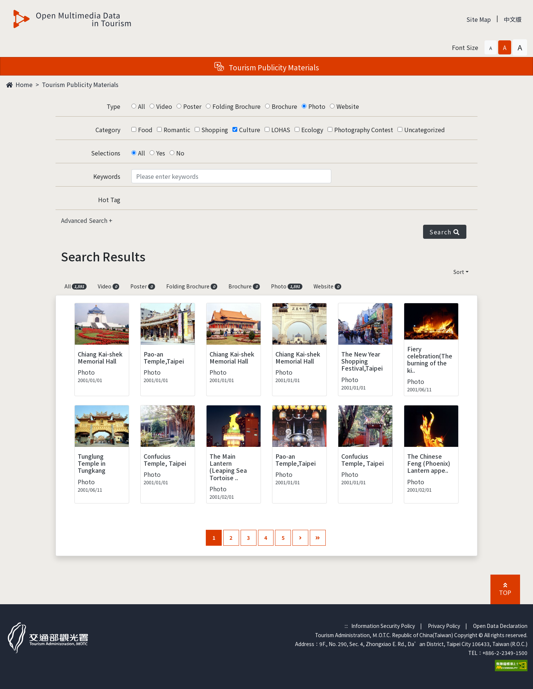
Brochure (284, 106)
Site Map (478, 19)
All (141, 106)
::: (346, 625)
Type (113, 106)
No (180, 152)
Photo (316, 106)
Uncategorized (424, 129)
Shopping (214, 129)
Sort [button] (458, 271)
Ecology (312, 129)
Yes (160, 152)
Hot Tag (109, 199)
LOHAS (280, 129)
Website (347, 106)
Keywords (106, 176)
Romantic (177, 129)
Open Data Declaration (500, 625)
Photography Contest (363, 129)
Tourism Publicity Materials (80, 84)
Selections (105, 152)
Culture (249, 129)
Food (145, 129)
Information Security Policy (383, 625)
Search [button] (444, 231)
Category (107, 129)
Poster (192, 106)
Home (19, 84)
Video (164, 106)
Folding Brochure (236, 106)
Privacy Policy (444, 625)
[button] (491, 47)
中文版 (513, 19)
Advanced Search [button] (85, 220)
